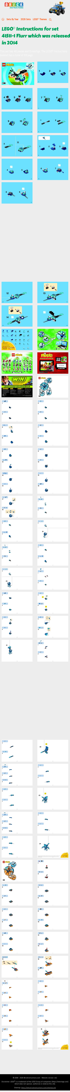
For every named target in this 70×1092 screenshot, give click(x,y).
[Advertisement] (35, 244)
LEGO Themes (40, 19)
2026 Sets (26, 19)
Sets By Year (12, 19)
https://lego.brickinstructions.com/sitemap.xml (38, 1088)
